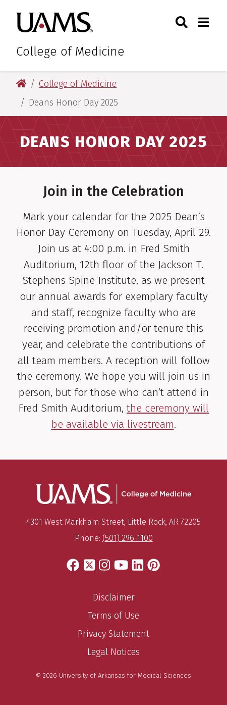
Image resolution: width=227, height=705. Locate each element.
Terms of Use (113, 615)
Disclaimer (114, 597)
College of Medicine (70, 51)
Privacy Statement (113, 633)
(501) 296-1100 (127, 538)
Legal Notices (113, 652)
